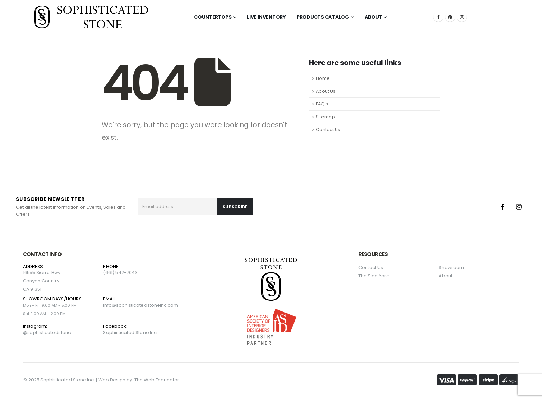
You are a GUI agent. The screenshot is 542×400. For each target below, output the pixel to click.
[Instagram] (462, 17)
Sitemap (325, 117)
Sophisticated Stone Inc (130, 332)
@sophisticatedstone (47, 332)
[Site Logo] (91, 17)
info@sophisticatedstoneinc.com (140, 305)
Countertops (212, 16)
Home (323, 78)
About (373, 16)
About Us (325, 91)
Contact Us (328, 129)
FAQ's (322, 104)
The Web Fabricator (156, 379)
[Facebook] (438, 17)
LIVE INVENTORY (266, 16)
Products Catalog (323, 16)
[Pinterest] (450, 17)
